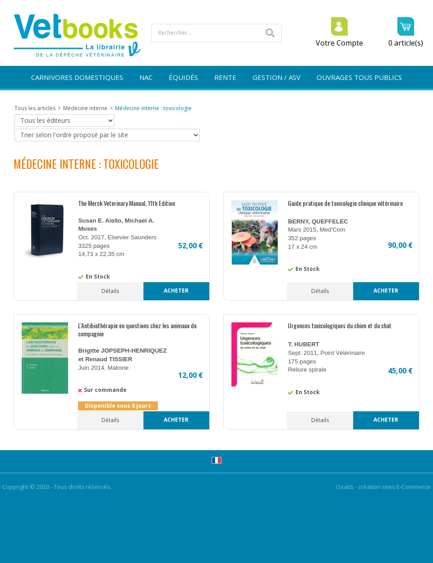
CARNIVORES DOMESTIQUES (77, 77)
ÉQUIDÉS (183, 77)
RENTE (225, 77)
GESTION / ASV (276, 77)
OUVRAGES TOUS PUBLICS (359, 77)
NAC (145, 77)
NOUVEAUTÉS (216, 99)
